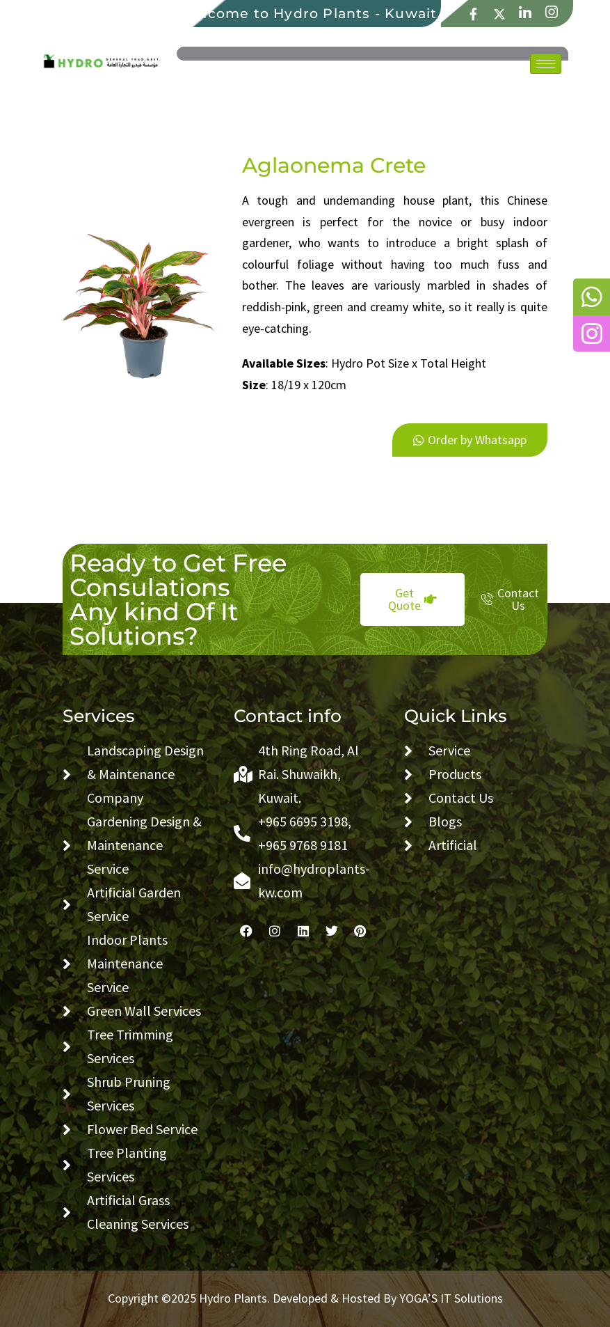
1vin (242, 155)
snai (258, 409)
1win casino (252, 155)
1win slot (245, 155)
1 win (256, 409)
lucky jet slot (257, 155)
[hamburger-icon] (545, 64)
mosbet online (252, 409)
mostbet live (247, 409)
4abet (243, 409)
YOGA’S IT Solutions (451, 1298)
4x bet (248, 155)
